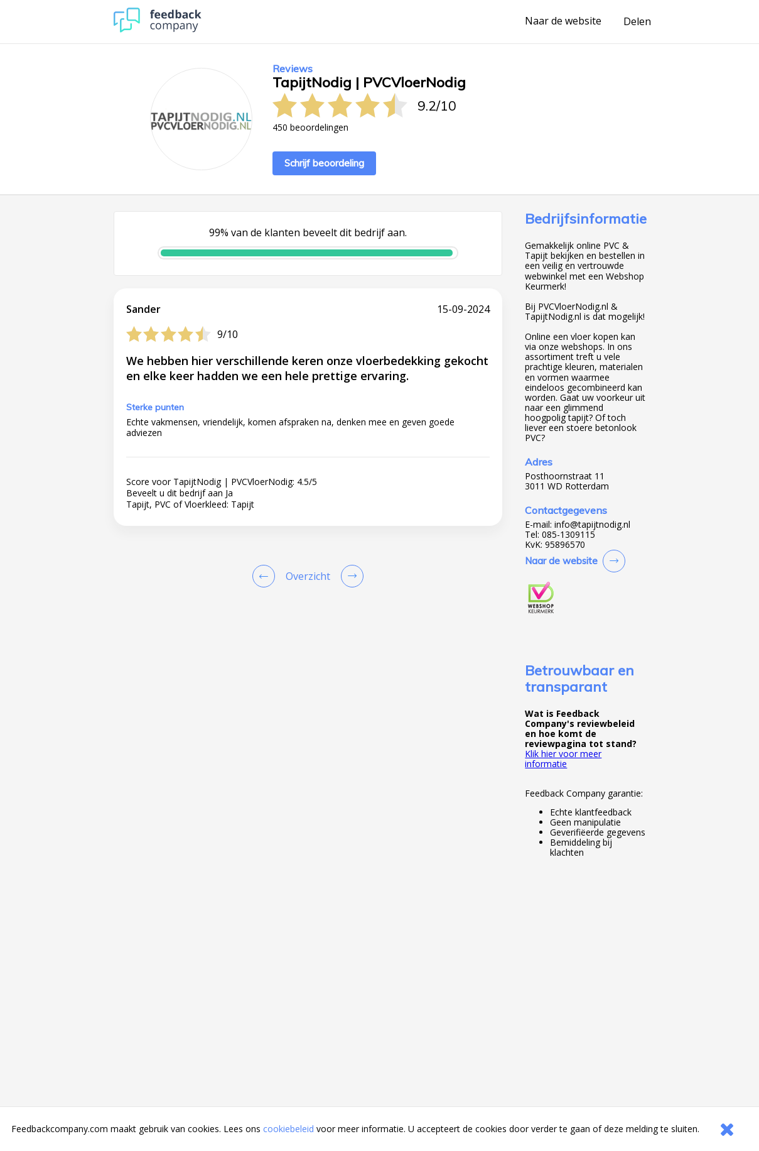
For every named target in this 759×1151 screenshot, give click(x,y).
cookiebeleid (288, 1129)
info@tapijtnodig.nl (592, 525)
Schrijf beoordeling (324, 163)
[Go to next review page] (349, 576)
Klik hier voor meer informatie (563, 759)
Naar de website (563, 21)
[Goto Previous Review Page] (266, 576)
